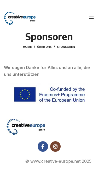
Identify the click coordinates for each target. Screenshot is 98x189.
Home (27, 47)
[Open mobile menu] (91, 18)
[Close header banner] (91, 5)
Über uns (44, 47)
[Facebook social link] (43, 146)
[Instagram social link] (55, 146)
